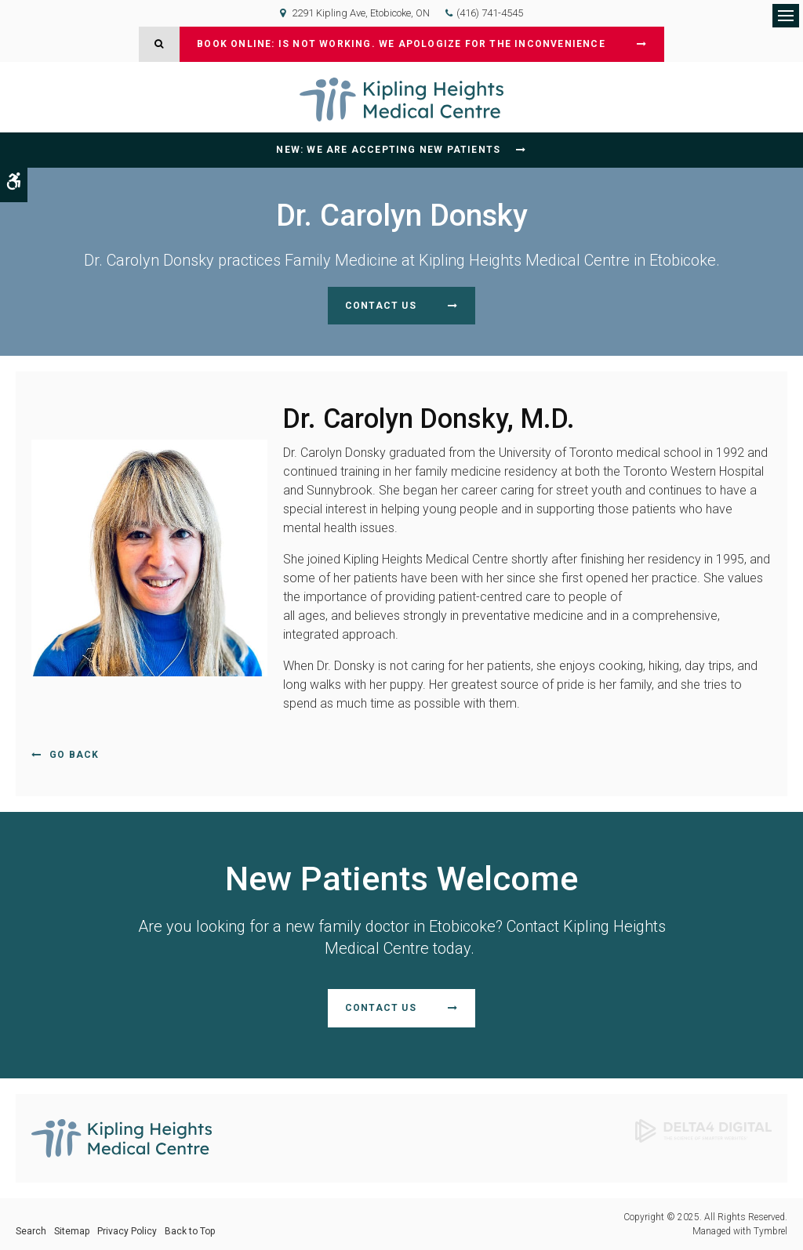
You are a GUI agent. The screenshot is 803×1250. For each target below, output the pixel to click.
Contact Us (380, 305)
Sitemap (71, 1231)
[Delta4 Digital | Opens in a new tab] (703, 1129)
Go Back (74, 754)
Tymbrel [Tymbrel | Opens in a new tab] (770, 1231)
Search (31, 1231)
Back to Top (190, 1231)
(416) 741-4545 (489, 13)
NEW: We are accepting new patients (388, 149)
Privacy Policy (127, 1231)
